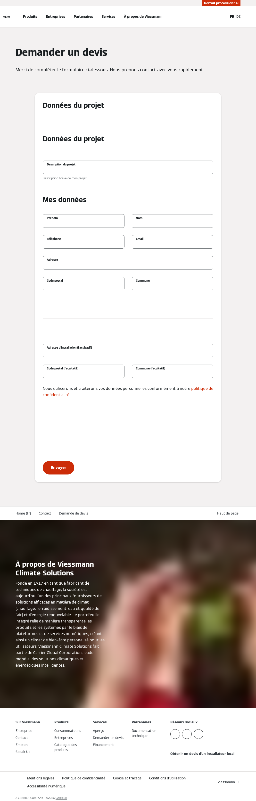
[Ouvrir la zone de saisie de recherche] (222, 16)
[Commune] (172, 286)
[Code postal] (83, 286)
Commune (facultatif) (150, 368)
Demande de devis (73, 513)
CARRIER (61, 798)
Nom (139, 218)
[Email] (172, 244)
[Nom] (172, 223)
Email (139, 239)
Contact (45, 513)
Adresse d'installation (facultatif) (69, 347)
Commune (143, 280)
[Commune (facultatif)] (172, 373)
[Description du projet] (128, 169)
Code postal (55, 280)
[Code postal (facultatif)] (83, 373)
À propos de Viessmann (143, 16)
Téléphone (54, 239)
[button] (228, 513)
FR (232, 16)
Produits (30, 16)
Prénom (52, 218)
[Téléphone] (83, 244)
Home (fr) (23, 513)
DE (238, 16)
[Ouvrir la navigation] (6, 16)
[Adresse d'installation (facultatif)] (128, 353)
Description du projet (61, 164)
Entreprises (55, 16)
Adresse (52, 260)
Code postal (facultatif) (62, 368)
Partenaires (83, 16)
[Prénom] (83, 223)
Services (108, 16)
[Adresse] (128, 265)
